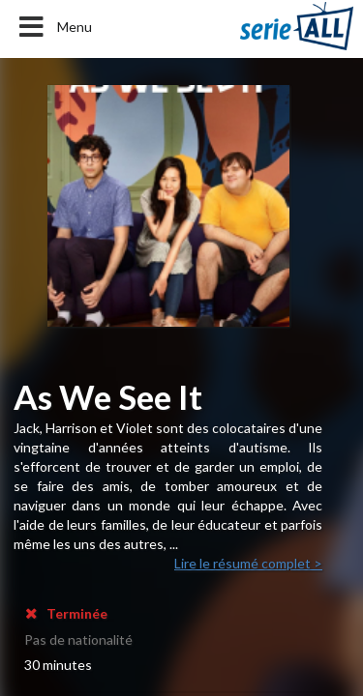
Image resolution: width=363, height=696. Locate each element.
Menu (53, 27)
